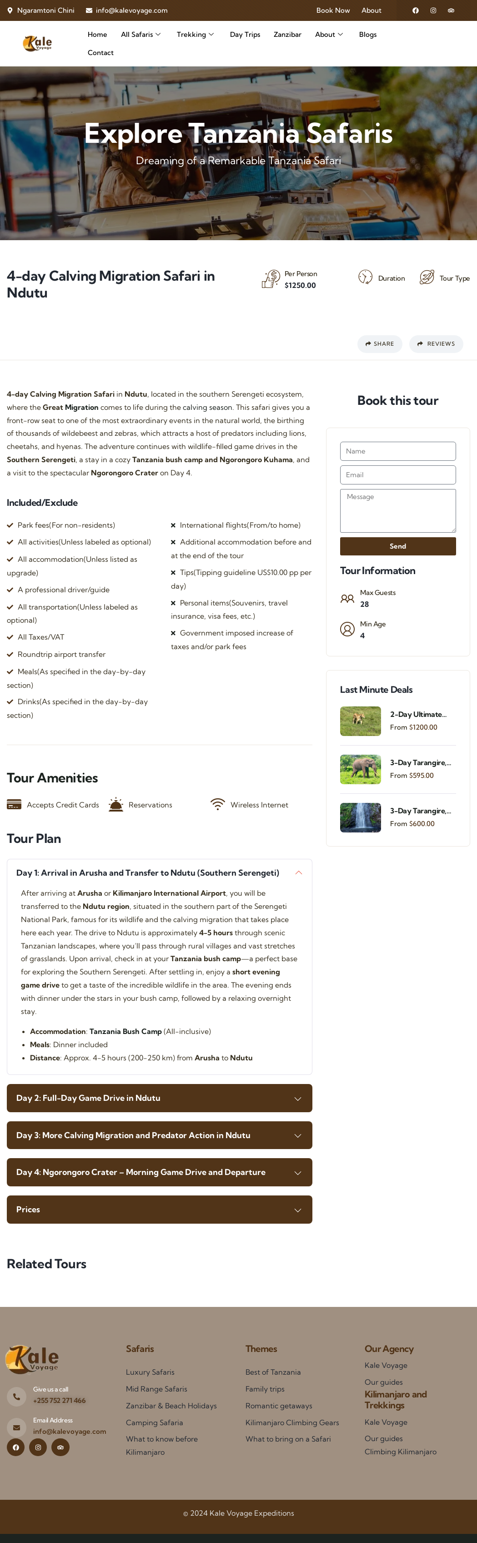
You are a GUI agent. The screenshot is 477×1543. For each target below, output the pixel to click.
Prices (28, 1209)
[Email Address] (16, 1427)
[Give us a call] (16, 1397)
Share (380, 343)
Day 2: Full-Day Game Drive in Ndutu (88, 1098)
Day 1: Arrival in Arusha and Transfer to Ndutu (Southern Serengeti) (147, 872)
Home (97, 34)
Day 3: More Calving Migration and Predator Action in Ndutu (133, 1135)
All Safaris (141, 34)
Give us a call (50, 1389)
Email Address (53, 1420)
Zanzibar (287, 34)
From (398, 727)
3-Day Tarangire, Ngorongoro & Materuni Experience (418, 811)
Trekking (195, 34)
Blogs (368, 34)
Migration (82, 407)
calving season (207, 407)
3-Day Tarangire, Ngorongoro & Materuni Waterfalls (418, 762)
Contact (101, 52)
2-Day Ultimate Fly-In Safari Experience (416, 714)
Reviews (436, 343)
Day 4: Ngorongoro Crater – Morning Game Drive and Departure (141, 1172)
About (329, 34)
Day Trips (245, 34)
